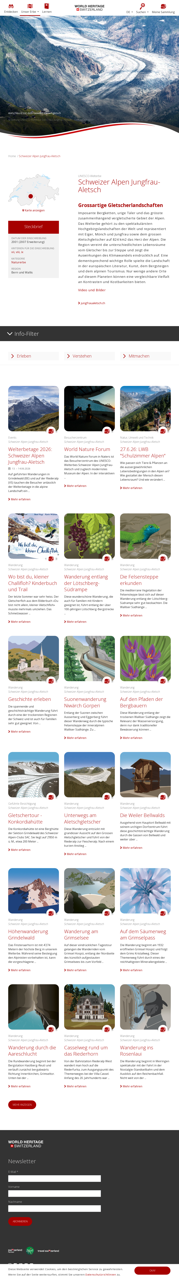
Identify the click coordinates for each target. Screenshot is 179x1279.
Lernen (47, 8)
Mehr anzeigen (22, 1104)
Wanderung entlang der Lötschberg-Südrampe (86, 583)
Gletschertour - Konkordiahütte (25, 818)
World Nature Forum (87, 449)
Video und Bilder (92, 290)
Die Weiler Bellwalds (142, 815)
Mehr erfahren (19, 499)
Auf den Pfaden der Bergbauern (141, 702)
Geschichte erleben (29, 699)
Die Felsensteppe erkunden (139, 579)
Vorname (14, 1187)
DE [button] (128, 12)
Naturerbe (18, 262)
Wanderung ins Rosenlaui (136, 1050)
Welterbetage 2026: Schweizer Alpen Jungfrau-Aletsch (30, 455)
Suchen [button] (141, 8)
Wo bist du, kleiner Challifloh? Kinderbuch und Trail (32, 583)
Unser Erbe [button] (29, 8)
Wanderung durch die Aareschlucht (32, 1050)
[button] (13, 77)
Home (12, 156)
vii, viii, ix (17, 252)
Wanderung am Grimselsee (81, 934)
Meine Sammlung (163, 8)
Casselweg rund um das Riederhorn (86, 1050)
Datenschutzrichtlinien (100, 1274)
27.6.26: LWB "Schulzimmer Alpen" (143, 452)
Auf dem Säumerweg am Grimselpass (143, 934)
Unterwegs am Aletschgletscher (82, 818)
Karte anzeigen (33, 210)
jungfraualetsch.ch (91, 303)
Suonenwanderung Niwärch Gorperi (85, 702)
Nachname (15, 1202)
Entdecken (11, 8)
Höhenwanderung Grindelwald (28, 934)
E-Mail (13, 1172)
